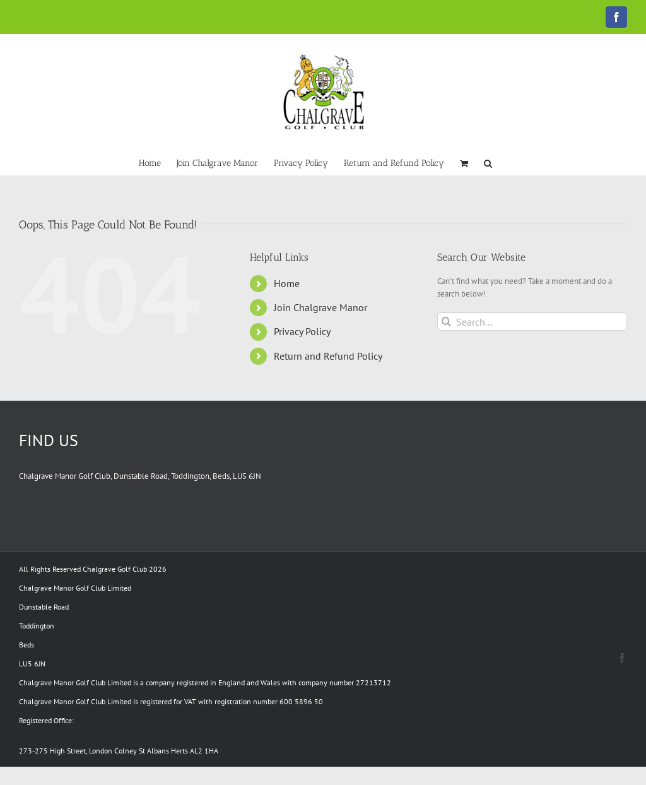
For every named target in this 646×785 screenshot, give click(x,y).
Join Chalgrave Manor (320, 307)
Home (287, 283)
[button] (488, 162)
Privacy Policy (302, 331)
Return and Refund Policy (328, 356)
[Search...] (532, 321)
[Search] (446, 321)
